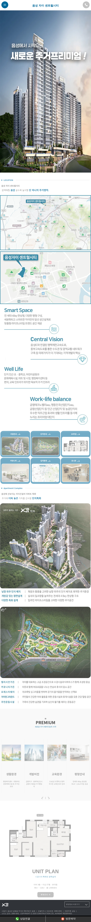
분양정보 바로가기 (77, 904)
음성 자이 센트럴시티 (45, 5)
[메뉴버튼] (4, 4)
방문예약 (68, 918)
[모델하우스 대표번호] (86, 4)
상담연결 (23, 918)
